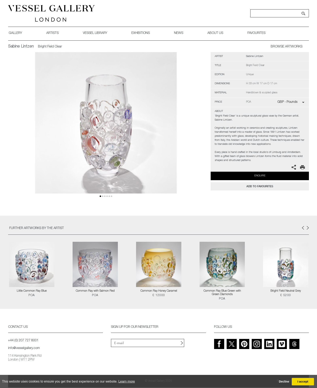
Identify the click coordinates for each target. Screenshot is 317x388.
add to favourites (259, 186)
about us (215, 33)
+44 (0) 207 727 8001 (23, 340)
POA (32, 295)
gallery (15, 33)
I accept (302, 381)
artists (52, 33)
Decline (284, 381)
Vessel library (95, 33)
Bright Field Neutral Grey (286, 291)
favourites (256, 33)
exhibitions (140, 33)
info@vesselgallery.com (24, 348)
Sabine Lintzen (21, 47)
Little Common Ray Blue (32, 291)
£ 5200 (285, 295)
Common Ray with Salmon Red (95, 291)
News (178, 33)
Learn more (126, 381)
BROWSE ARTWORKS (286, 46)
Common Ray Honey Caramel (159, 291)
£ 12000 (158, 295)
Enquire (259, 176)
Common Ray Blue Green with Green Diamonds (222, 293)
